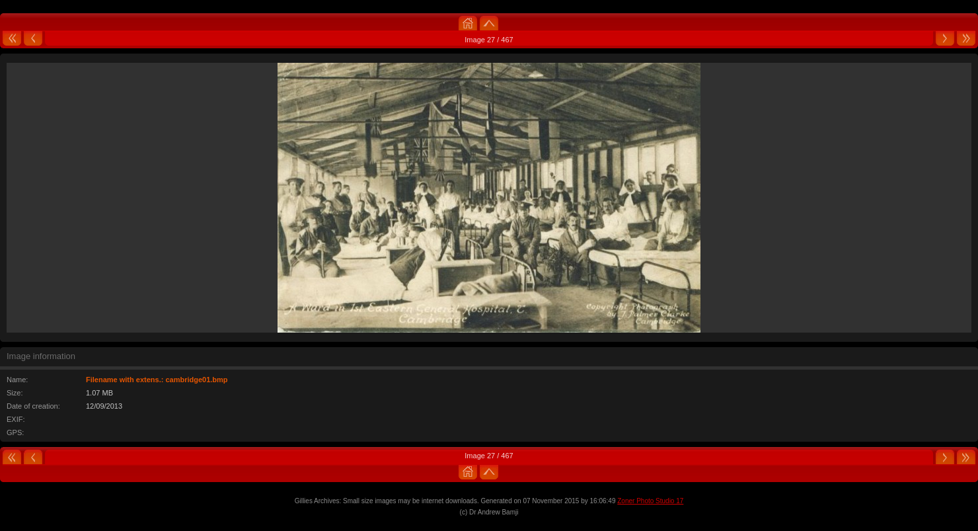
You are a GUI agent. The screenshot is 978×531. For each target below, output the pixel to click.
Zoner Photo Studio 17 (650, 501)
